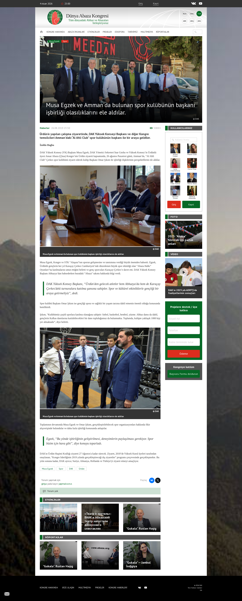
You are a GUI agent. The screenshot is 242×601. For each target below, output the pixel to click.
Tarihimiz (133, 31)
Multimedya (147, 31)
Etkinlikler (94, 31)
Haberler (45, 128)
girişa (44, 483)
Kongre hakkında (56, 31)
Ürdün (81, 468)
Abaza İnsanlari (76, 31)
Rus (184, 14)
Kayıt (156, 3)
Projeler (107, 31)
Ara (199, 21)
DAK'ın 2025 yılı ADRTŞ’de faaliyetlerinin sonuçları (182, 292)
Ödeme (183, 353)
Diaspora (120, 31)
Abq (192, 21)
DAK (71, 468)
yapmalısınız (65, 483)
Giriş (140, 3)
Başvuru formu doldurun (183, 373)
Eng (192, 14)
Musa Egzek (54, 41)
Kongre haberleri (118, 587)
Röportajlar (162, 31)
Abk (184, 21)
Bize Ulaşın (68, 587)
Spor (65, 41)
